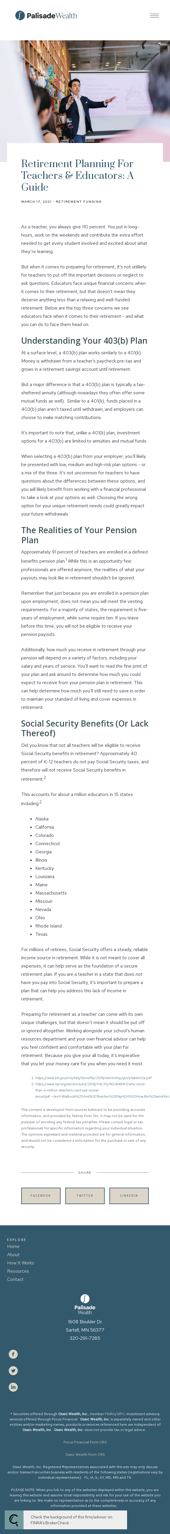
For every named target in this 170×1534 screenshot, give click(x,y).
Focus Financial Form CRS (85, 1442)
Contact (15, 1279)
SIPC (121, 1414)
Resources (18, 1271)
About (13, 1255)
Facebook (41, 1196)
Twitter (85, 1196)
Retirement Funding (79, 202)
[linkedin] (13, 1387)
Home (13, 1246)
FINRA (110, 1414)
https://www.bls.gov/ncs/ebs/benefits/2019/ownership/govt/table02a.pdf (93, 1078)
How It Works (20, 1263)
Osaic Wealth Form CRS (85, 1454)
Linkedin (129, 1196)
